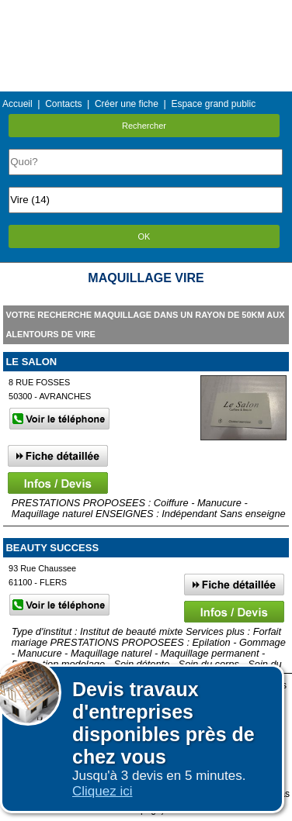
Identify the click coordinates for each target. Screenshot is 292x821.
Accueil (17, 103)
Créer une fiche (126, 103)
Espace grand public (213, 103)
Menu (146, 11)
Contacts (63, 103)
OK (144, 236)
